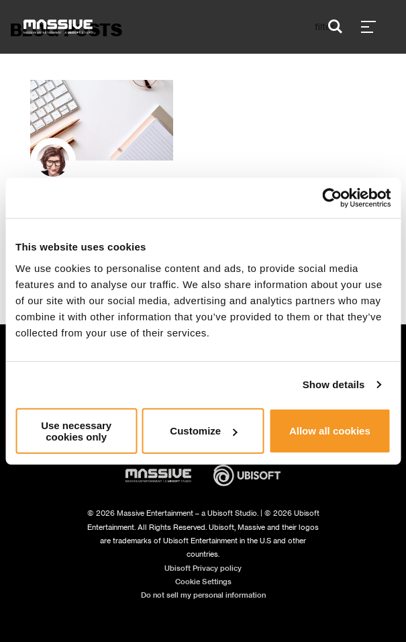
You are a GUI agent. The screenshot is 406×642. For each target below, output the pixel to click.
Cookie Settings (203, 581)
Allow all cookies (329, 431)
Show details (334, 384)
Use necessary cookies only (76, 430)
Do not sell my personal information (203, 595)
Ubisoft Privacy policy (203, 568)
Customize (203, 431)
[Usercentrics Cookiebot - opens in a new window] (332, 198)
